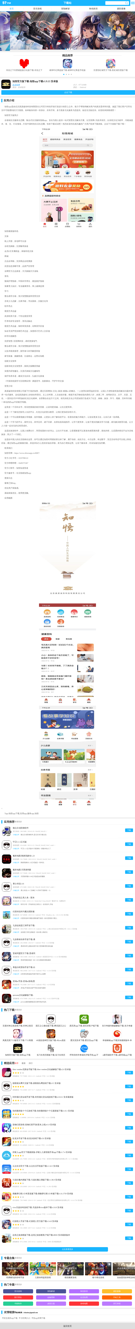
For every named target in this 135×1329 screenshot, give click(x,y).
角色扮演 (93, 8)
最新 (24, 1063)
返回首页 (67, 1326)
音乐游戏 (37, 8)
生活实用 (16, 85)
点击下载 (68, 92)
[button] (63, 74)
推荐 (16, 1063)
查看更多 (18, 822)
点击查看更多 (67, 1249)
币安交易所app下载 (10, 1318)
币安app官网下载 (38, 1318)
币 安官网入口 (24, 1318)
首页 (11, 8)
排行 (31, 1063)
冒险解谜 (65, 8)
